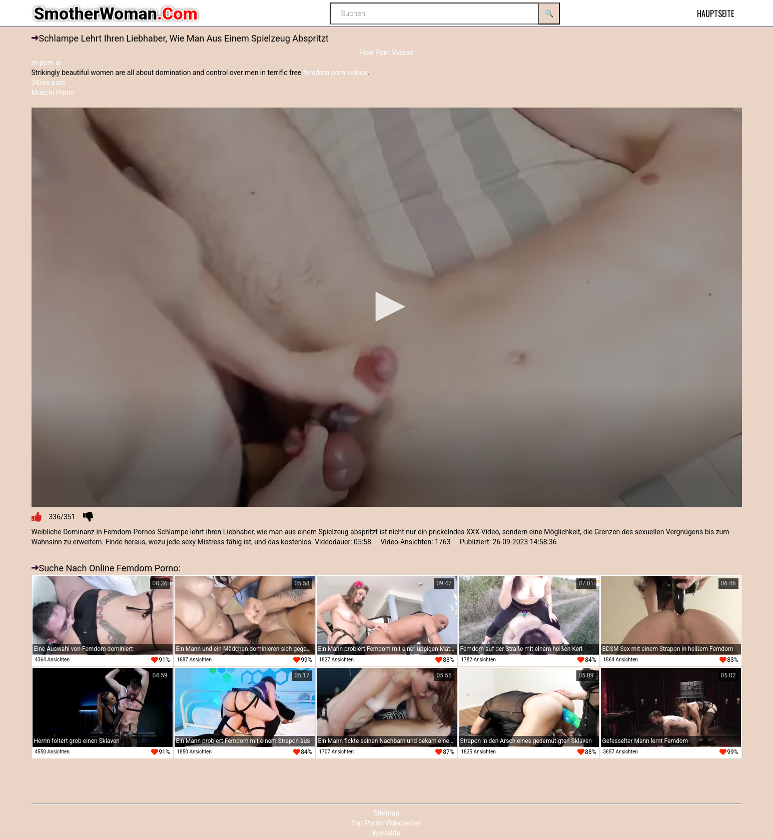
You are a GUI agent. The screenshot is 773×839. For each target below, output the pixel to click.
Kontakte (387, 833)
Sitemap (386, 813)
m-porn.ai (46, 63)
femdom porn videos (335, 73)
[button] (387, 307)
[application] (387, 307)
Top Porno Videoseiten (386, 823)
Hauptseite (715, 14)
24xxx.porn (49, 83)
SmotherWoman (116, 14)
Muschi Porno (53, 93)
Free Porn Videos (386, 53)
